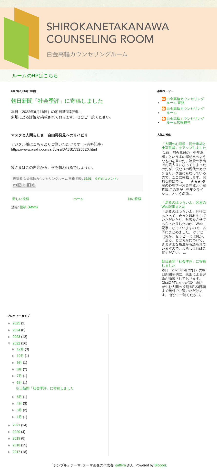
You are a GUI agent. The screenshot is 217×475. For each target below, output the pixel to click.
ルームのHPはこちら (35, 75)
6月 (20, 383)
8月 (20, 369)
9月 (20, 363)
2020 (17, 432)
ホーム (78, 199)
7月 (20, 376)
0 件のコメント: (106, 178)
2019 (17, 438)
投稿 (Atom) (29, 207)
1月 (20, 417)
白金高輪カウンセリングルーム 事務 (185, 101)
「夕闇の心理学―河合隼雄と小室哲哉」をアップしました (184, 146)
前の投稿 (134, 199)
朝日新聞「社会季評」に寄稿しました (57, 101)
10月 (21, 356)
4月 (20, 403)
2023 (17, 337)
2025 (17, 323)
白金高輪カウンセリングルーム (185, 111)
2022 (17, 343)
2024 (17, 330)
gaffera (120, 465)
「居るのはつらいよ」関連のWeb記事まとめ (184, 204)
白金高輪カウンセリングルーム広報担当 (185, 121)
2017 (17, 452)
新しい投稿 (20, 199)
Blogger (160, 465)
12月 (21, 349)
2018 (17, 445)
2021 (17, 425)
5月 (20, 397)
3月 (20, 410)
